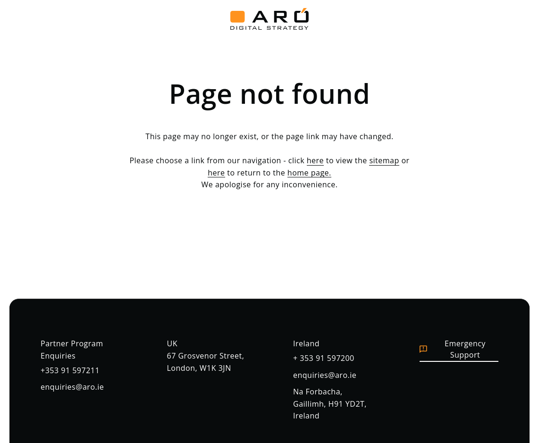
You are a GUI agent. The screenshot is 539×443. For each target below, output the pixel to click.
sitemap (384, 160)
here (315, 160)
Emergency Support (453, 349)
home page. (309, 172)
